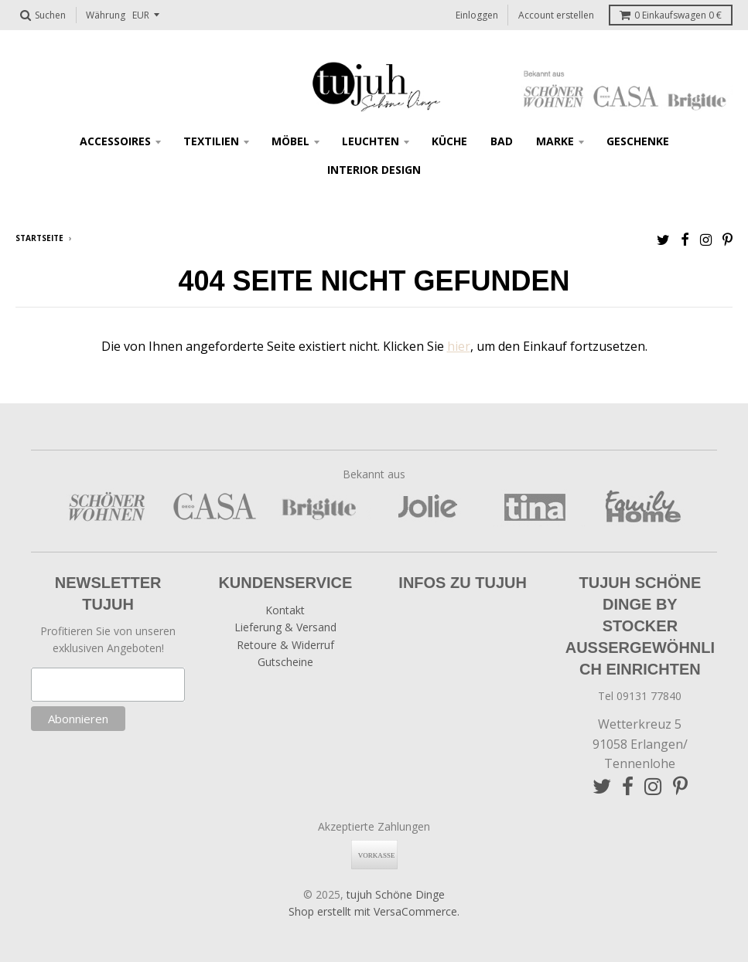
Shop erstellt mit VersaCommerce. (374, 911)
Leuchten (370, 141)
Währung (105, 15)
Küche (449, 141)
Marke (555, 141)
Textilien (211, 141)
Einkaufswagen (671, 15)
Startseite (39, 238)
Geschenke (637, 141)
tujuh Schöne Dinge (396, 894)
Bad (501, 141)
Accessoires (115, 141)
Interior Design (374, 169)
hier (458, 346)
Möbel (290, 141)
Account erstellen (556, 15)
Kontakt (285, 610)
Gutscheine (285, 661)
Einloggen (477, 15)
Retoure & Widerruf (285, 644)
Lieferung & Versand (285, 627)
